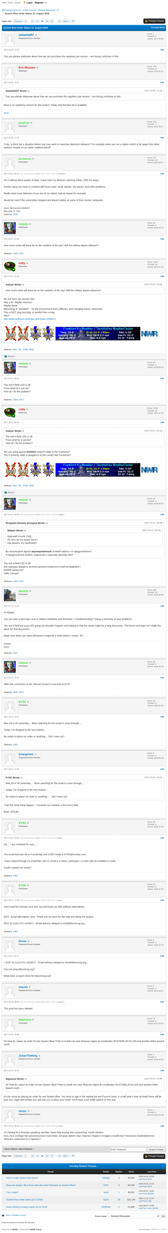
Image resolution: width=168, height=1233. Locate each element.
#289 (162, 515)
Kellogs (106, 1178)
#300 (162, 1126)
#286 (162, 276)
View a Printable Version (16, 1215)
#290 (162, 606)
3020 (31, 349)
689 (15, 349)
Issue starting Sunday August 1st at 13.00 (26, 1207)
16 (47, 21)
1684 (15, 253)
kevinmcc (61, 174)
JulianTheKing (28, 1055)
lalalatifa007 (26, 34)
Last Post (143, 1179)
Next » (66, 21)
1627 (15, 653)
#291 (162, 678)
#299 (162, 1071)
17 (52, 21)
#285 (162, 239)
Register (39, 2)
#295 (162, 900)
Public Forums (29, 10)
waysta (23, 987)
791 (20, 349)
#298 (162, 1035)
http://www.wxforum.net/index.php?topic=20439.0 (29, 319)
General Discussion (46, 10)
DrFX (150, 1179)
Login (29, 2)
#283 (162, 138)
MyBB (14, 1229)
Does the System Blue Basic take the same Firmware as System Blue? (41, 1185)
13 (32, 21)
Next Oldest (11, 1149)
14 (37, 21)
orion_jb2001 (153, 1208)
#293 (162, 769)
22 (59, 21)
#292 (162, 717)
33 (119, 1199)
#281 (162, 50)
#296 (162, 956)
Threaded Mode (158, 28)
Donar (22, 941)
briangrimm (26, 754)
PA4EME (106, 1207)
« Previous (17, 21)
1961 (15, 744)
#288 (162, 422)
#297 (162, 1002)
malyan (60, 515)
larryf (106, 1192)
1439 (25, 349)
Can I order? (12, 1192)
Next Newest (25, 1149)
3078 (6, 113)
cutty (150, 1201)
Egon (60, 838)
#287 (162, 378)
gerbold (151, 1194)
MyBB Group (35, 1229)
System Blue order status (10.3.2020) (24, 1199)
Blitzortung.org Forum (11, 10)
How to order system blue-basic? (22, 1178)
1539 (15, 214)
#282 (162, 82)
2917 (21, 253)
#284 (162, 174)
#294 (162, 838)
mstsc (22, 1111)
